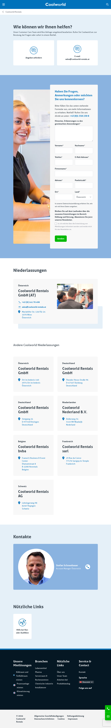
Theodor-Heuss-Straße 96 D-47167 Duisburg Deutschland (75, 382)
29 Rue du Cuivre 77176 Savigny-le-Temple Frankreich (75, 461)
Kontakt (82, 672)
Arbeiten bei (62, 679)
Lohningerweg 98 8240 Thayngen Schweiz (27, 505)
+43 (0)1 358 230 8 (79, 115)
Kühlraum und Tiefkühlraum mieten (20, 676)
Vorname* (59, 145)
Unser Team (62, 676)
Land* (77, 192)
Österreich (86, 682)
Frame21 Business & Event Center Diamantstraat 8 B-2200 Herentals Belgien (31, 464)
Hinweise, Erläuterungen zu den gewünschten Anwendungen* (69, 122)
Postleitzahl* (80, 180)
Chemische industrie (44, 683)
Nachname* (80, 145)
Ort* (57, 192)
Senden (60, 238)
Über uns (61, 672)
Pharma (38, 672)
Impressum (73, 719)
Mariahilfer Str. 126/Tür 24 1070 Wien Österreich (31, 314)
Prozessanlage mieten (21, 685)
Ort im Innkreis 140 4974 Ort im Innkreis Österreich (29, 382)
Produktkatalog (63, 683)
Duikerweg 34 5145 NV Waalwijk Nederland (72, 421)
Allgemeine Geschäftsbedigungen (49, 716)
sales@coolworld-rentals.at (32, 306)
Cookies (61, 719)
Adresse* (59, 180)
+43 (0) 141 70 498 (29, 302)
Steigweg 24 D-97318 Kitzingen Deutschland (28, 421)
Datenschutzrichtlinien (44, 719)
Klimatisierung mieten (21, 693)
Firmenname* (61, 168)
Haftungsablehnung (75, 716)
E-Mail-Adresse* (82, 157)
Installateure (40, 687)
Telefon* (58, 157)
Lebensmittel (41, 668)
